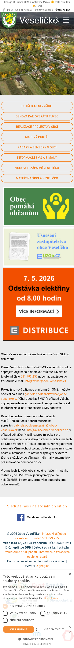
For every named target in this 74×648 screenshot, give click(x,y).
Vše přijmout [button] (18, 629)
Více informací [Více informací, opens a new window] (52, 598)
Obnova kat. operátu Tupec (37, 116)
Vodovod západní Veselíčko (37, 168)
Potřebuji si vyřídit (37, 106)
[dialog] (37, 609)
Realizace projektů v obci (37, 127)
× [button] (69, 574)
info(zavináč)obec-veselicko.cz (45, 381)
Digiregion (42, 566)
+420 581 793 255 (46, 538)
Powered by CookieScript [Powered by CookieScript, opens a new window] (37, 643)
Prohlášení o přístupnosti (20, 552)
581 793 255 (29, 376)
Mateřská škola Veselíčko (37, 178)
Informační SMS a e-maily (37, 158)
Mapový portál (37, 137)
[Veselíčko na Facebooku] (4, 10)
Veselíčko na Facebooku (37, 517)
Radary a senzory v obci (37, 147)
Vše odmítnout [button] (54, 629)
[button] (37, 639)
